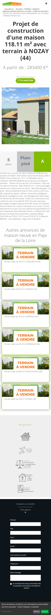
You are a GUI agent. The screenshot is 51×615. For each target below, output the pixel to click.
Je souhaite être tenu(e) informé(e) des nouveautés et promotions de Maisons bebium (26, 586)
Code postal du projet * (18, 555)
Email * (12, 546)
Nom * (12, 537)
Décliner (37, 611)
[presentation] (27, 595)
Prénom (13, 520)
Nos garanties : (25, 424)
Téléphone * (14, 564)
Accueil (19, 9)
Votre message (15, 572)
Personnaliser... (7, 611)
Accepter (45, 611)
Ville (11, 529)
